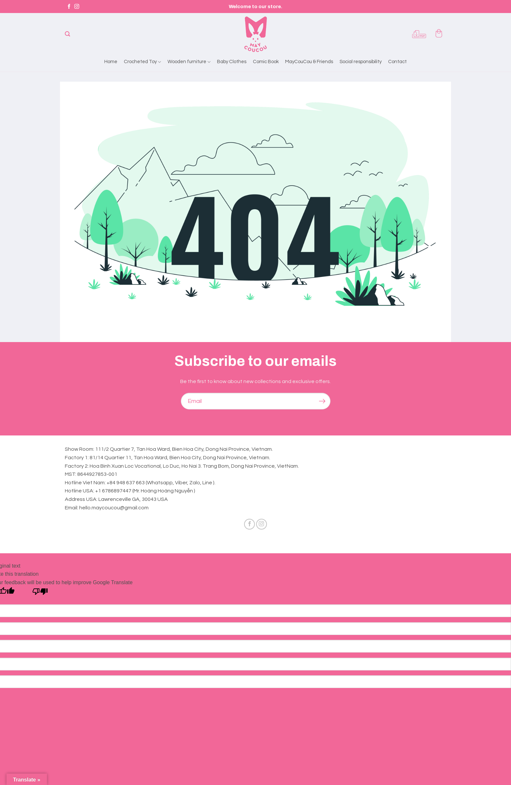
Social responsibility (361, 61)
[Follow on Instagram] (76, 6)
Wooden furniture (189, 61)
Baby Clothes (231, 61)
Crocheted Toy (142, 61)
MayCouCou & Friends (309, 61)
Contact (397, 61)
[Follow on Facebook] (68, 6)
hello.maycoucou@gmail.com (114, 507)
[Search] (67, 34)
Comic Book (266, 61)
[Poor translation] (40, 593)
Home (110, 61)
